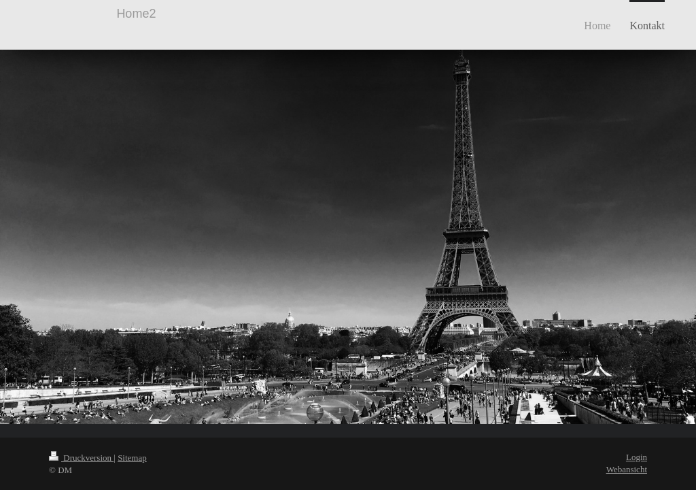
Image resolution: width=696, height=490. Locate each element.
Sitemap (132, 458)
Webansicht (626, 469)
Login (636, 457)
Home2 (136, 13)
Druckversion (81, 458)
